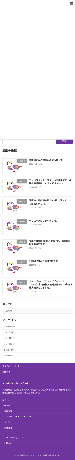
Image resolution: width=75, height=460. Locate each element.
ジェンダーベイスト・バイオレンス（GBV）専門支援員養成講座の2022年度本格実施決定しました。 (50, 284)
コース (7, 422)
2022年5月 (9, 344)
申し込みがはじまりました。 (43, 220)
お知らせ (8, 311)
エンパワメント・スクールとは (17, 416)
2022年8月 (9, 332)
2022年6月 (9, 338)
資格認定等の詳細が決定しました (46, 160)
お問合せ (6, 372)
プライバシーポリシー (11, 366)
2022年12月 (9, 326)
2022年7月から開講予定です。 (44, 261)
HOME (7, 405)
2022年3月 (9, 355)
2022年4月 (9, 350)
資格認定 (8, 427)
